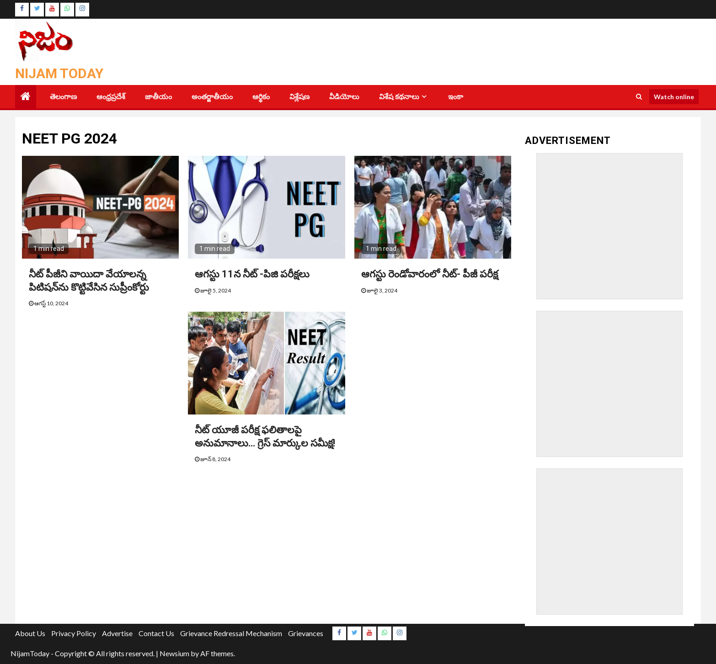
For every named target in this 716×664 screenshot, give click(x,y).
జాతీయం (158, 96)
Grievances (305, 633)
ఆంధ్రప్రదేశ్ (110, 96)
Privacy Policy (73, 633)
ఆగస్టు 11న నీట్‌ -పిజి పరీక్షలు (252, 274)
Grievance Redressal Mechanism (231, 633)
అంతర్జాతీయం (212, 96)
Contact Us (156, 633)
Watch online (674, 97)
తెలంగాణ (63, 96)
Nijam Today (59, 73)
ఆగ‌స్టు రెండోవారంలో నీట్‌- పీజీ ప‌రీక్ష (429, 274)
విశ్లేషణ (299, 96)
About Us (30, 633)
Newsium (174, 653)
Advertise (117, 633)
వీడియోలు (344, 96)
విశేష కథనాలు (399, 96)
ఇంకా (455, 96)
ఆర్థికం (261, 96)
